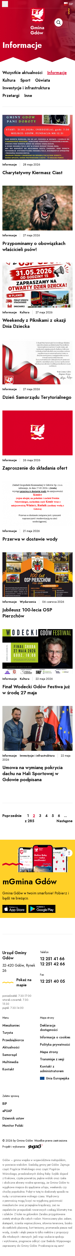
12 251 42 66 (52, 964)
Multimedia (10, 1062)
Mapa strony (49, 1052)
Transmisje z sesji (52, 1059)
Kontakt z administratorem (52, 1068)
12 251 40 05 (52, 981)
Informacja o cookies (55, 1037)
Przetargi (10, 96)
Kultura (8, 80)
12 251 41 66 (52, 959)
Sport (25, 80)
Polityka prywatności (55, 1044)
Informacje (57, 73)
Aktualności (10, 1047)
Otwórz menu (5, 4)
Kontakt (8, 1069)
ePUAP (7, 1111)
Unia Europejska (57, 1078)
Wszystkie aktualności (22, 73)
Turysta (7, 1032)
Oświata (42, 80)
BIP (71, 4)
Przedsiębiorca (13, 1040)
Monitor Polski (12, 1125)
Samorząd (9, 1054)
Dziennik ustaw (13, 1118)
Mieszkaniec (11, 1025)
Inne (28, 96)
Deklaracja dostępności (49, 1027)
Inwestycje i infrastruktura (26, 88)
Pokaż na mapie (23, 982)
